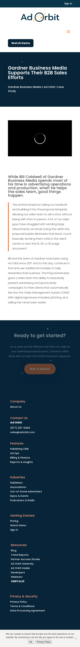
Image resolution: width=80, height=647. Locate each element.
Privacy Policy (18, 601)
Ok (30, 642)
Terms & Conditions (22, 606)
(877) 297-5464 (20, 428)
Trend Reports (20, 555)
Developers (18, 572)
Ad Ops (14, 453)
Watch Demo (20, 43)
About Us (15, 407)
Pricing (14, 521)
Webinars (16, 577)
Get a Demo (40, 370)
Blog (13, 550)
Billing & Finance (20, 457)
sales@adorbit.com (22, 432)
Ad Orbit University (22, 563)
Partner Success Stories (25, 559)
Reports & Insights (21, 462)
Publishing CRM (19, 449)
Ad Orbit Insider (20, 568)
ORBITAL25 (17, 581)
